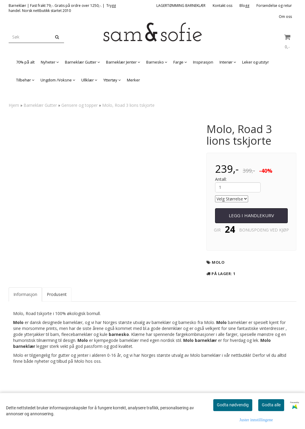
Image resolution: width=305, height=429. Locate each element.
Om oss (285, 16)
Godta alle (271, 404)
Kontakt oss (222, 5)
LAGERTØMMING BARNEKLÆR (181, 5)
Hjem (14, 105)
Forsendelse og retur (274, 5)
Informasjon (25, 294)
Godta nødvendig (233, 404)
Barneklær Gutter (40, 105)
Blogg (244, 5)
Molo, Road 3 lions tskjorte (128, 105)
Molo (218, 262)
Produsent (57, 294)
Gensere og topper (79, 105)
